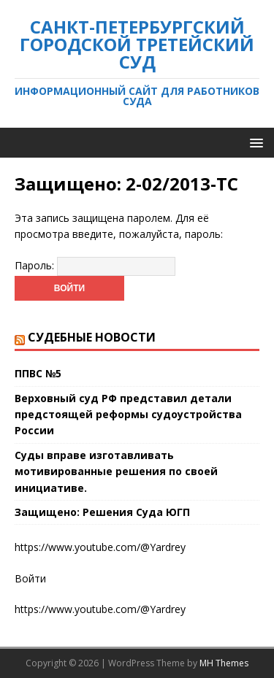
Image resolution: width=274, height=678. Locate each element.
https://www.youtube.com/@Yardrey (100, 609)
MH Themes (223, 663)
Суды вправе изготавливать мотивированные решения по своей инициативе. (116, 471)
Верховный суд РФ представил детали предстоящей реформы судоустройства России (128, 414)
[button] (253, 142)
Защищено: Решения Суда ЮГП (102, 512)
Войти (30, 578)
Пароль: (95, 265)
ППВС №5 (38, 373)
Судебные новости (92, 337)
